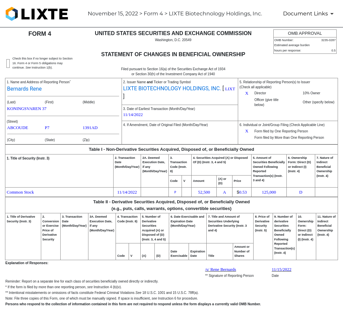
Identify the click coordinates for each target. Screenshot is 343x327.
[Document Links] (309, 13)
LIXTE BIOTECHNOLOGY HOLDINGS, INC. (172, 88)
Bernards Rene (24, 89)
